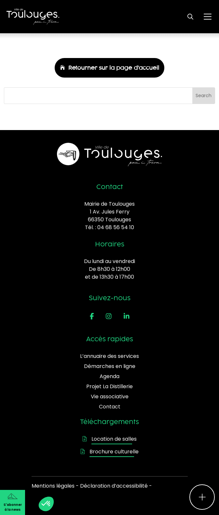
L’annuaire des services (109, 356)
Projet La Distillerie (109, 386)
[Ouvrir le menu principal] (207, 17)
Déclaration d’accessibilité (114, 486)
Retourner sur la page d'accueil (113, 68)
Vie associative (110, 396)
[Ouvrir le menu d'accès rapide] (202, 497)
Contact (109, 406)
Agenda (109, 376)
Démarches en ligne (109, 366)
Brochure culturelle (110, 451)
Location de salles (110, 439)
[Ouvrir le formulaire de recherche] (190, 16)
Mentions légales (53, 486)
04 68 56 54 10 (115, 227)
